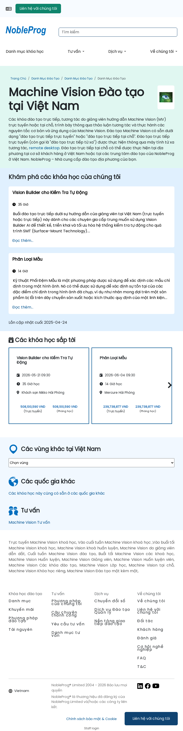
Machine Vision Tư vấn (29, 522)
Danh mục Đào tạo (45, 78)
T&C (142, 666)
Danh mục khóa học (25, 51)
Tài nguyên (21, 629)
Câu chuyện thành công (64, 614)
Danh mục (20, 601)
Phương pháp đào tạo (23, 619)
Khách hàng (150, 629)
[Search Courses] (118, 32)
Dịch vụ (115, 51)
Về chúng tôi (162, 51)
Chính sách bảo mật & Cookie (91, 718)
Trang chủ (18, 78)
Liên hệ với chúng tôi (151, 718)
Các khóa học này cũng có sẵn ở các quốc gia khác (57, 493)
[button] (169, 385)
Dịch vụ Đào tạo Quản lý (112, 611)
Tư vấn (74, 51)
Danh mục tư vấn (65, 634)
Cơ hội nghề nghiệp (150, 648)
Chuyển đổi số (110, 601)
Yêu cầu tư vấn (68, 624)
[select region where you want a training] (91, 462)
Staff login (91, 728)
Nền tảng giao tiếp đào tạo (110, 622)
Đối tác (145, 621)
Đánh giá (147, 638)
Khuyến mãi (21, 609)
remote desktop (44, 148)
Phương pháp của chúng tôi (66, 602)
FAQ (141, 658)
